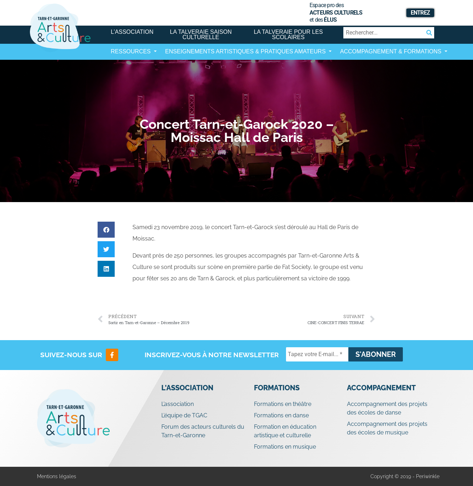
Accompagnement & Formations (391, 51)
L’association (132, 32)
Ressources (131, 51)
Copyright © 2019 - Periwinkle (405, 476)
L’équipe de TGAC (184, 415)
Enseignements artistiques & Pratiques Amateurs (246, 51)
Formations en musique (285, 446)
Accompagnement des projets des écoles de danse (387, 408)
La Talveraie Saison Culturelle (201, 34)
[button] (106, 230)
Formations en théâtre (282, 404)
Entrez (420, 12)
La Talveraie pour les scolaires (288, 34)
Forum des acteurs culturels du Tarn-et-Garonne (202, 431)
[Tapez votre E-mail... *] (317, 354)
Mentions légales (56, 476)
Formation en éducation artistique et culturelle (285, 431)
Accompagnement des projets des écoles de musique (387, 428)
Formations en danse (281, 415)
